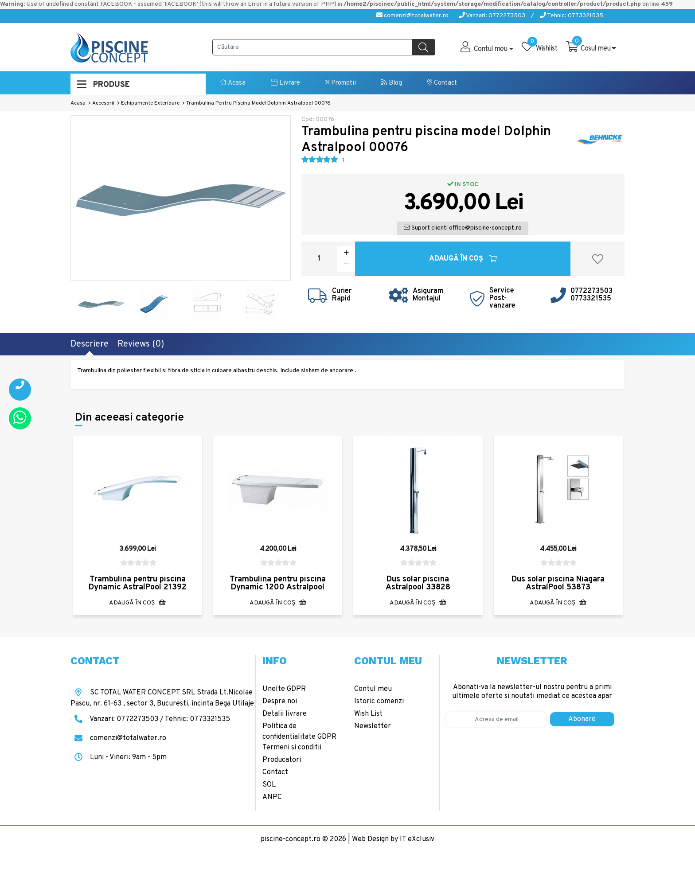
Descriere (89, 344)
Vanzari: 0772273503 (492, 15)
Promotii (340, 83)
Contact (442, 83)
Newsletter (372, 726)
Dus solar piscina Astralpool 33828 (418, 583)
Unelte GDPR (284, 689)
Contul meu (373, 689)
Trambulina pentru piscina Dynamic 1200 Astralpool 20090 (278, 587)
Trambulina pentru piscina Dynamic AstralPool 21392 (138, 583)
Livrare (285, 83)
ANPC (272, 797)
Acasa (233, 83)
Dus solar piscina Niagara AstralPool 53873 (558, 583)
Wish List (368, 713)
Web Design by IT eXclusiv (393, 839)
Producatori (281, 760)
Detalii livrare (284, 713)
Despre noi (279, 701)
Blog (391, 83)
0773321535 (590, 298)
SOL (269, 784)
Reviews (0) (140, 344)
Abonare (582, 719)
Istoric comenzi (379, 701)
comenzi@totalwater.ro (412, 15)
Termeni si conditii (291, 747)
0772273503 (591, 291)
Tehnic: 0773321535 (571, 15)
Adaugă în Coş (463, 258)
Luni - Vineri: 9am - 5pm (118, 757)
